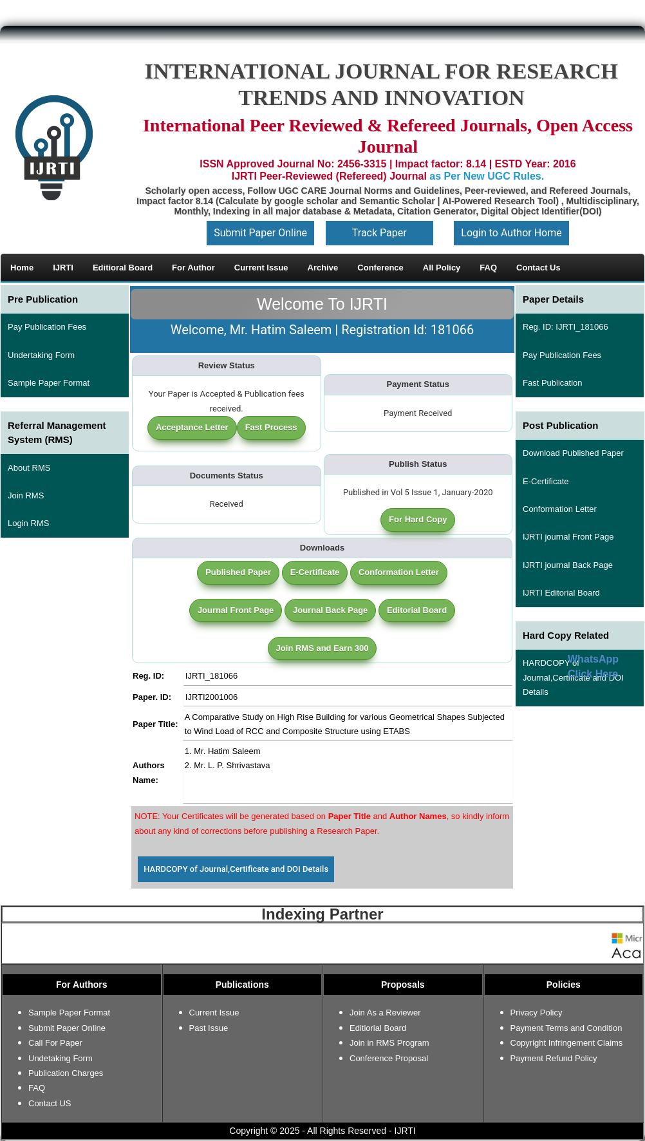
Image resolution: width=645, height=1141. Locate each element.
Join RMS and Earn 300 (322, 648)
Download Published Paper (573, 453)
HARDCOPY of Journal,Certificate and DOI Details (236, 869)
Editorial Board (417, 610)
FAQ (36, 1088)
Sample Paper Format (48, 383)
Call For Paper (55, 1043)
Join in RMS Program (389, 1043)
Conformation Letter (399, 572)
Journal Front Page (236, 610)
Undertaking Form (41, 355)
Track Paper (379, 233)
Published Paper (238, 572)
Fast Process (271, 427)
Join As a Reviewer (385, 1012)
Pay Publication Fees (47, 327)
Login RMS (28, 523)
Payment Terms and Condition (566, 1028)
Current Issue (214, 1012)
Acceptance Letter (192, 427)
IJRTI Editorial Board (561, 593)
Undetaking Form (60, 1058)
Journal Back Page (330, 610)
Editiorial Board (378, 1028)
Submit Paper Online (260, 233)
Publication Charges (65, 1073)
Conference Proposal (389, 1058)
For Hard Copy (418, 519)
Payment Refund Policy (553, 1058)
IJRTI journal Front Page (568, 537)
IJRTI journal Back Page (568, 565)
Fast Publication (553, 383)
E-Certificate (315, 572)
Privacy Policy (536, 1012)
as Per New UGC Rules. (486, 176)
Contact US (49, 1103)
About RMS (29, 468)
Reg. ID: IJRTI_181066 (565, 327)
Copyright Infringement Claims (566, 1043)
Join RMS (26, 495)
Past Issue (209, 1028)
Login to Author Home (511, 233)
